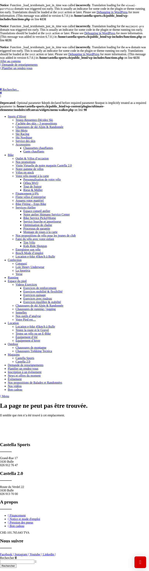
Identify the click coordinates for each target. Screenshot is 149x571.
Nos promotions (26, 162)
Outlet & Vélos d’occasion (32, 158)
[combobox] (17, 562)
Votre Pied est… (26, 319)
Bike (11, 155)
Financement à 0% (27, 193)
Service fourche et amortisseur (42, 221)
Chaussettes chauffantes (38, 148)
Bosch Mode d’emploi (29, 253)
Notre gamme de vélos (29, 169)
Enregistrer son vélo (28, 249)
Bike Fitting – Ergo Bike (31, 204)
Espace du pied (17, 281)
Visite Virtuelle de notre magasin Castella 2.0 (44, 165)
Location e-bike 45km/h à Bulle (35, 256)
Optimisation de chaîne (37, 225)
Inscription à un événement (25, 372)
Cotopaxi (21, 263)
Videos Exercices (26, 284)
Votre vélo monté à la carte (32, 176)
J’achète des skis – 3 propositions (36, 123)
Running (13, 277)
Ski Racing (22, 134)
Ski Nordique (24, 137)
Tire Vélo (29, 242)
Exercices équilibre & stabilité (42, 302)
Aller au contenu (10, 61)
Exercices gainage (34, 295)
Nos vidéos (15, 386)
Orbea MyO (30, 183)
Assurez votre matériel (30, 200)
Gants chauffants (33, 151)
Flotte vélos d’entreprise (31, 197)
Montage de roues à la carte (40, 232)
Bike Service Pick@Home (39, 218)
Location (13, 323)
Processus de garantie (36, 228)
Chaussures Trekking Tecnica (34, 351)
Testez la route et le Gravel (32, 330)
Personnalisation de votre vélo (42, 179)
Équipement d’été (26, 337)
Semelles (21, 312)
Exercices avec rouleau (37, 298)
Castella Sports (25, 358)
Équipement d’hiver (28, 340)
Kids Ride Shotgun (35, 246)
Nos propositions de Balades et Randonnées (35, 382)
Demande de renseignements (25, 365)
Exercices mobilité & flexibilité (42, 291)
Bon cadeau (15, 389)
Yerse (19, 274)
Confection (15, 260)
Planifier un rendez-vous (23, 368)
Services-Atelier (26, 207)
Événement (15, 379)
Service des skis (25, 141)
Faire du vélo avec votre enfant (35, 239)
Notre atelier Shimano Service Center (46, 214)
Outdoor (13, 344)
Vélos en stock (25, 172)
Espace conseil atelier (36, 211)
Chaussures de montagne (31, 347)
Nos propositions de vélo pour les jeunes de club (46, 235)
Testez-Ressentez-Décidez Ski (34, 120)
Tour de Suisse (32, 186)
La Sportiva (23, 270)
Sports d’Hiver (17, 116)
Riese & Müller (33, 190)
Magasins (14, 354)
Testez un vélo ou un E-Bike (33, 333)
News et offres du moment (24, 375)
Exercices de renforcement (39, 288)
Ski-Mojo (21, 130)
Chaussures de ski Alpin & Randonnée (39, 127)
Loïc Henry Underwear (30, 267)
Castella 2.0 (23, 361)
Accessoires (23, 144)
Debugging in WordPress (112, 12)
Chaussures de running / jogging (36, 309)
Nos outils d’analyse (28, 316)
